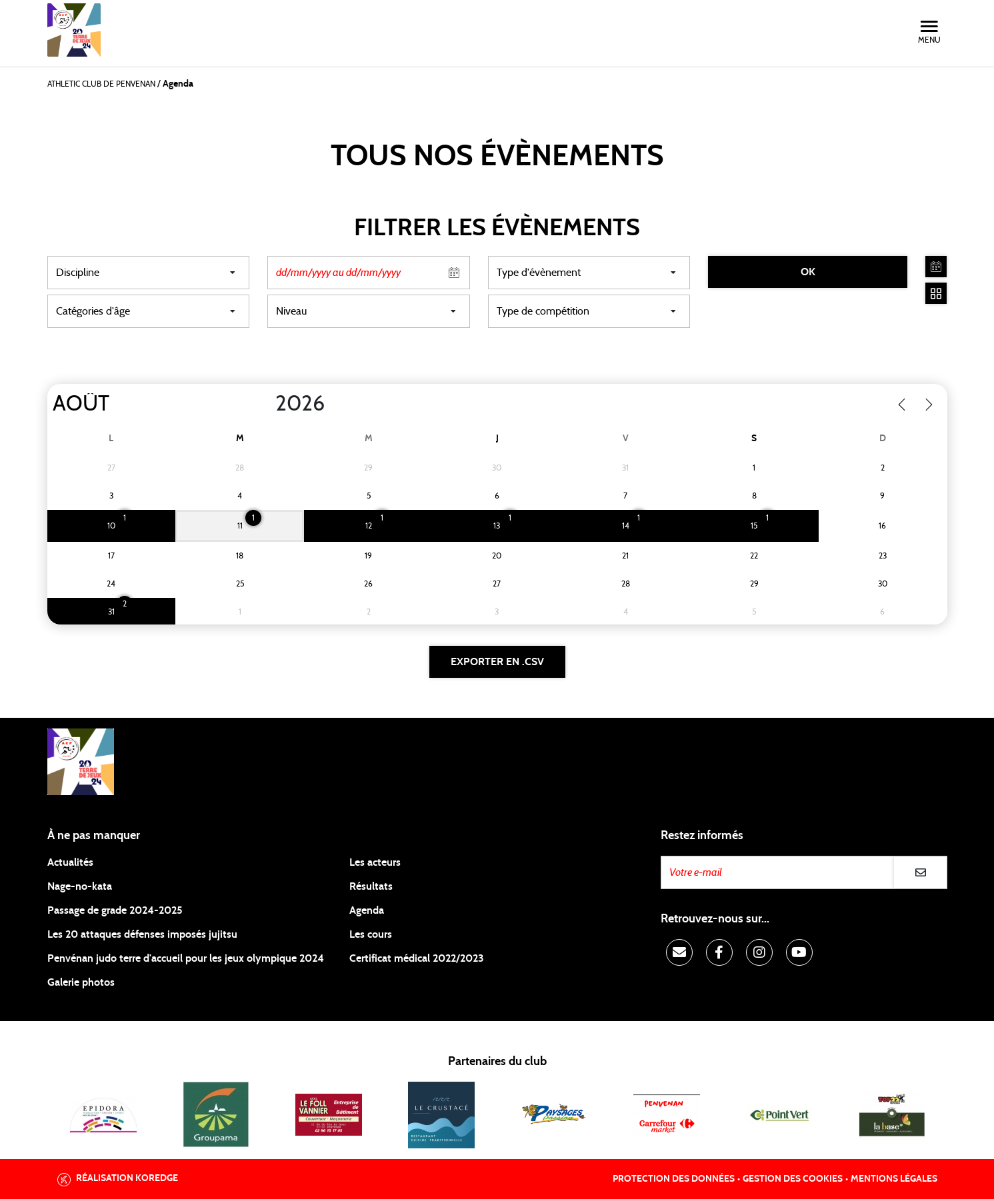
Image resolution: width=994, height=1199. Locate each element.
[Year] (264, 404)
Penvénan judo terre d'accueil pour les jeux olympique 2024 (185, 958)
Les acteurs (375, 862)
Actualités (70, 862)
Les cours (370, 934)
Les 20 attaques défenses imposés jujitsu (142, 934)
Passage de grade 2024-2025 (115, 910)
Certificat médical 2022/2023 (416, 958)
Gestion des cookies (793, 1179)
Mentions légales (894, 1179)
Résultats (371, 886)
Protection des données (674, 1179)
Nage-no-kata (79, 886)
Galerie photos (81, 982)
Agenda (366, 910)
